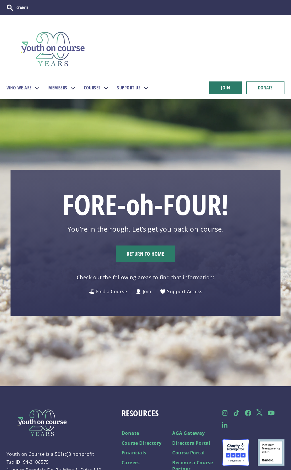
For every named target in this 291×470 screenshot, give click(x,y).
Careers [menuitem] (131, 462)
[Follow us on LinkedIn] (225, 425)
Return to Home (145, 253)
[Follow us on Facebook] (248, 413)
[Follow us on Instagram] (225, 413)
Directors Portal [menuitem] (191, 443)
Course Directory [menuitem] (142, 443)
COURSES (92, 88)
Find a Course (108, 292)
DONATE (265, 88)
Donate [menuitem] (130, 433)
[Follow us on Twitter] (259, 413)
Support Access (181, 292)
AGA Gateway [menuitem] (188, 433)
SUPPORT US (128, 88)
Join (143, 292)
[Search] (26, 7)
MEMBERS (57, 88)
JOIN (225, 88)
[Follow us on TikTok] (236, 413)
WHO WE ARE (19, 88)
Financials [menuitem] (134, 453)
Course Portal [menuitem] (188, 453)
